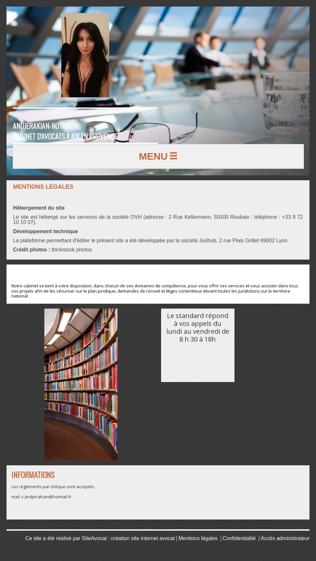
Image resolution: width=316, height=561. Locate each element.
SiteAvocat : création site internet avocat (128, 538)
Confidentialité (239, 538)
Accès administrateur (285, 538)
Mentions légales (198, 538)
